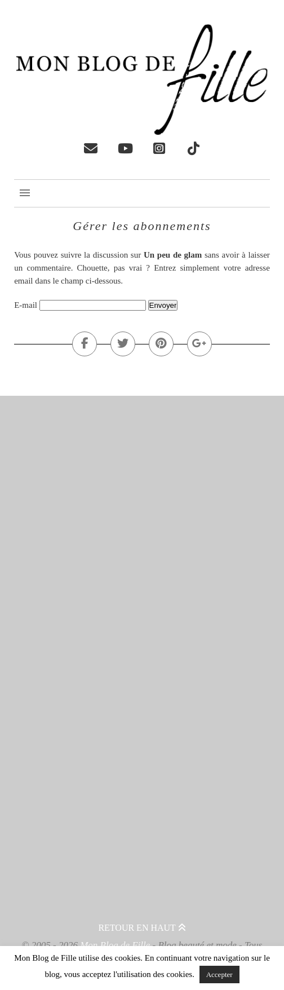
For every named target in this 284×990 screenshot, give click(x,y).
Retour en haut (141, 927)
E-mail (25, 305)
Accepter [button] (219, 974)
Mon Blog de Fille (115, 945)
